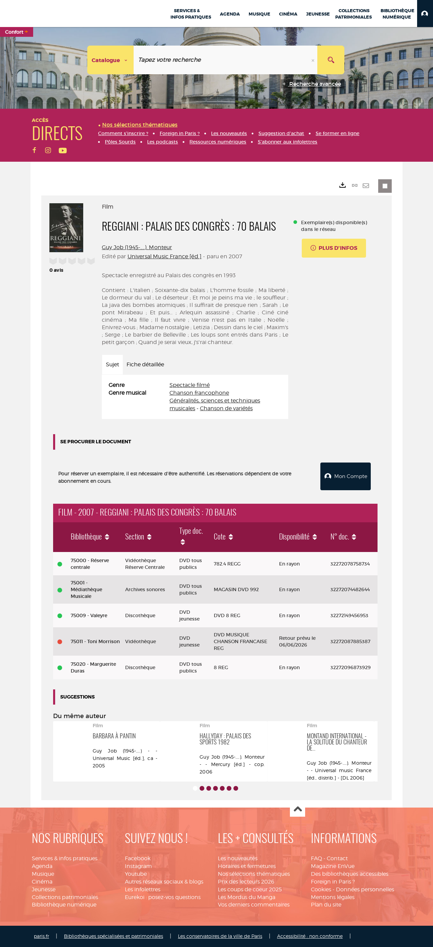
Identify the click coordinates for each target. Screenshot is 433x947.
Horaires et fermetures (247, 866)
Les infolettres (142, 889)
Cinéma (42, 881)
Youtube (136, 874)
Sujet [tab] (112, 364)
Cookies (321, 889)
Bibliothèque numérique (64, 904)
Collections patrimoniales (65, 897)
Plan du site (326, 904)
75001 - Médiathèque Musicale (86, 589)
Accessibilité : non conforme (310, 936)
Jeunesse (43, 889)
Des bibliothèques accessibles (349, 874)
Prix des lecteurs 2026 (246, 881)
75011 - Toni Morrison (95, 641)
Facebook (138, 858)
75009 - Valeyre (89, 615)
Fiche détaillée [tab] (145, 364)
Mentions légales (333, 897)
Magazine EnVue (333, 866)
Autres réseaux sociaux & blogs (164, 881)
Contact (337, 858)
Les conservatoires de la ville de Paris (220, 936)
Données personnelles (365, 889)
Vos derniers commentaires (254, 904)
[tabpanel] (195, 397)
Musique (43, 874)
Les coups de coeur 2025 (250, 889)
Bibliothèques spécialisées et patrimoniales (113, 936)
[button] (425, 13)
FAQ (316, 858)
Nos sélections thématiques (254, 874)
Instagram (138, 866)
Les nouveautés (237, 858)
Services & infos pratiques (64, 858)
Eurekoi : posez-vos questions (163, 897)
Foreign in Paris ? (333, 881)
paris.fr (41, 936)
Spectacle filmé (189, 385)
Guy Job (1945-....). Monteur (137, 247)
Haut (297, 809)
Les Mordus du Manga (246, 897)
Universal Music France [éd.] (165, 256)
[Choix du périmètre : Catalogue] (110, 60)
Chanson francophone (199, 393)
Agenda (42, 866)
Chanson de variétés (226, 408)
